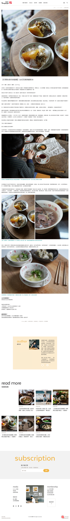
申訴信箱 (66, 516)
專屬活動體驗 (50, 491)
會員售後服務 (50, 492)
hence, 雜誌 (59, 7)
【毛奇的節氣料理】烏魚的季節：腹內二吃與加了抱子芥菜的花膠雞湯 (26, 409)
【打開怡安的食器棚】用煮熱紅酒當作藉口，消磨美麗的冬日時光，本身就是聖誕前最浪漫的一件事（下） (60, 409)
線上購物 (15, 499)
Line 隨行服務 (50, 489)
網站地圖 (3, 516)
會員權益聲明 (65, 518)
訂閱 (46, 470)
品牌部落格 (15, 492)
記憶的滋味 (66, 7)
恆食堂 (14, 490)
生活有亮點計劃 (50, 494)
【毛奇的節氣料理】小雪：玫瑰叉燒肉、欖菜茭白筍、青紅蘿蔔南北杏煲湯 (43, 436)
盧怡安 (19, 344)
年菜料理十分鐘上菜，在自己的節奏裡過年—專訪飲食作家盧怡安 (43, 409)
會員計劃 (45, 2)
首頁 (54, 7)
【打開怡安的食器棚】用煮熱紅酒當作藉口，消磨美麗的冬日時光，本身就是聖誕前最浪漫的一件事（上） (9, 436)
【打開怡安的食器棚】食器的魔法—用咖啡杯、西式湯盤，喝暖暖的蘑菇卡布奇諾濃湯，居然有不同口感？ (26, 436)
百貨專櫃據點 (16, 500)
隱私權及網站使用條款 (6, 518)
